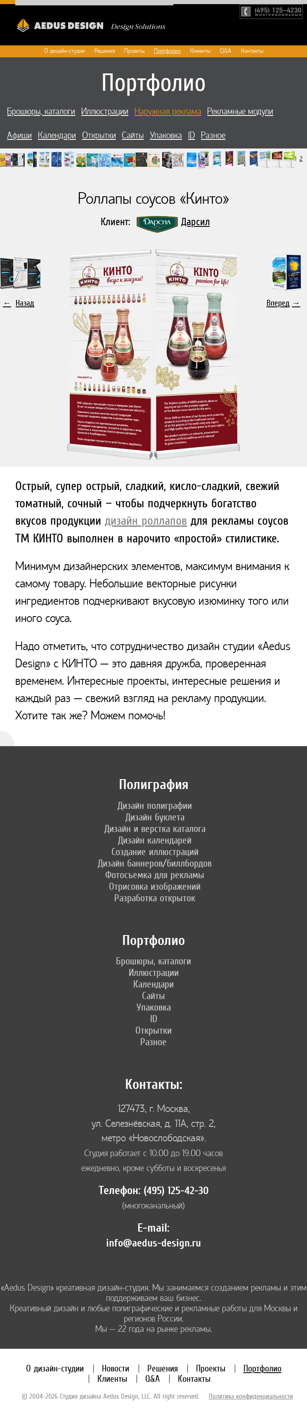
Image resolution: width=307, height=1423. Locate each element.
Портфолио (167, 50)
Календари (57, 135)
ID (191, 135)
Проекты (134, 50)
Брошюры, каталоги (41, 111)
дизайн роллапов (146, 520)
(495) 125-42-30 (176, 1191)
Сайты (133, 135)
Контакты (252, 50)
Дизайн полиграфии (155, 805)
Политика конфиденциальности (251, 1396)
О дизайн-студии (64, 50)
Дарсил (195, 222)
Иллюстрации (104, 111)
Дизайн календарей (154, 840)
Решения (104, 50)
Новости (115, 1368)
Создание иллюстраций (154, 852)
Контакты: (153, 1085)
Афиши (19, 135)
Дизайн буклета (154, 817)
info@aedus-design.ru (153, 1243)
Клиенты (200, 50)
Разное (213, 135)
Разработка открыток (154, 898)
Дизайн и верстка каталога (154, 828)
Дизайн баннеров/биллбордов (155, 863)
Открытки (99, 135)
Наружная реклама (168, 111)
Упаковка (166, 135)
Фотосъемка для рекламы (154, 875)
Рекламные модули (240, 111)
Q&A (225, 50)
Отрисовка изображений (155, 886)
